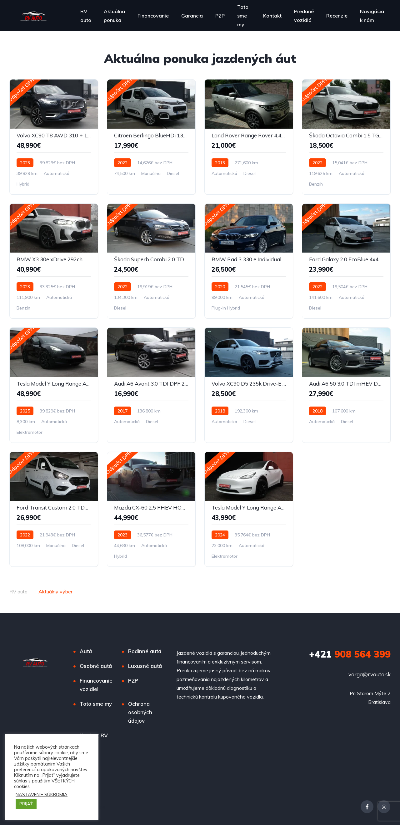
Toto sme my (242, 15)
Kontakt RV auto (94, 739)
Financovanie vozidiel (96, 684)
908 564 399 (350, 654)
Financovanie (153, 16)
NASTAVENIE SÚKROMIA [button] (42, 794)
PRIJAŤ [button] (26, 803)
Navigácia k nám (372, 15)
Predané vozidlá (304, 15)
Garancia (192, 16)
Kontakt (272, 16)
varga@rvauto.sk (369, 674)
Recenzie (337, 16)
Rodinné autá (144, 651)
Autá (86, 651)
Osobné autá (96, 666)
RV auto (85, 15)
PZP (220, 16)
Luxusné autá (145, 666)
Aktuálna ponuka (114, 15)
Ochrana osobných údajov (140, 712)
